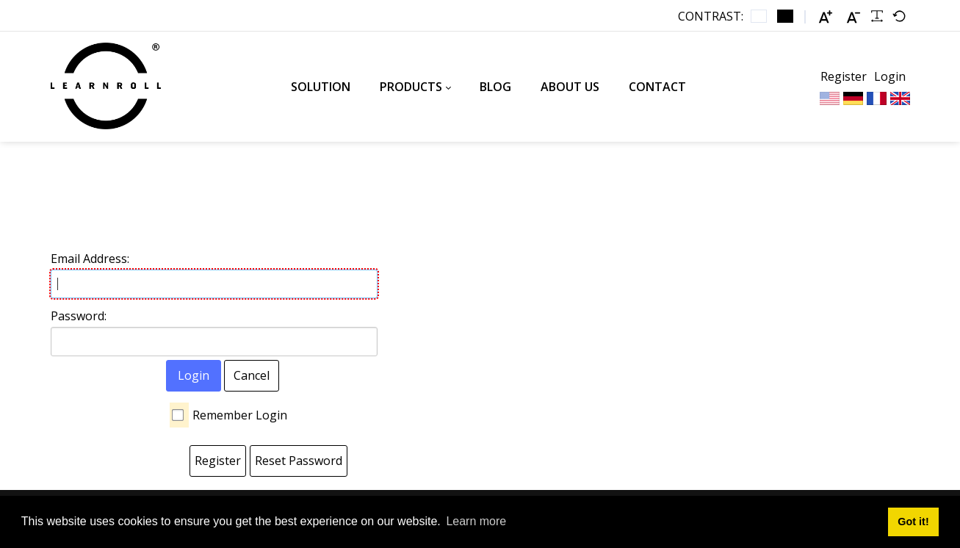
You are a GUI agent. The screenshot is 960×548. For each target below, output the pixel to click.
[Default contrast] (759, 16)
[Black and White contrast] (785, 16)
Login (890, 76)
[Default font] (899, 16)
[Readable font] (877, 16)
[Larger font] (825, 16)
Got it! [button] (913, 521)
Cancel (252, 375)
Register (843, 76)
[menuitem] (320, 86)
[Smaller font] (853, 16)
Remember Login (239, 415)
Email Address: (90, 258)
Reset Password (298, 461)
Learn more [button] (476, 521)
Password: (79, 316)
